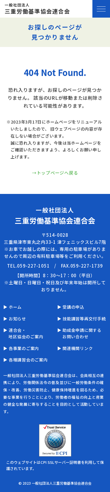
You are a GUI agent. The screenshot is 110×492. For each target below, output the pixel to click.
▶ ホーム (12, 307)
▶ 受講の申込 (70, 307)
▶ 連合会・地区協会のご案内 (23, 333)
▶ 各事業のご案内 (21, 348)
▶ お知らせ (14, 319)
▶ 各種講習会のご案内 (25, 360)
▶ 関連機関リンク (75, 348)
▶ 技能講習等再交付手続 (81, 319)
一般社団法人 (37, 9)
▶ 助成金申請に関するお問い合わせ (79, 333)
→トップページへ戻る (55, 173)
